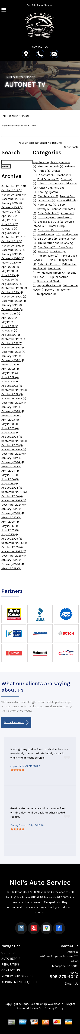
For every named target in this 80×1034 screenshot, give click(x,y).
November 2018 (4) (13, 194)
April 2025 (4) (10, 521)
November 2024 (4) (13, 500)
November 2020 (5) (13, 296)
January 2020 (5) (12, 254)
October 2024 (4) (12, 496)
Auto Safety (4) (47, 204)
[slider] (17, 770)
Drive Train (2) (46, 200)
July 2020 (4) (9, 279)
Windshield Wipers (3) (51, 272)
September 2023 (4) (14, 441)
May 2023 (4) (9, 424)
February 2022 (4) (12, 360)
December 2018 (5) (13, 199)
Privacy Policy (54, 1008)
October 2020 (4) (12, 292)
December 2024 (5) (13, 504)
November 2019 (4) (13, 245)
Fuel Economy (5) (48, 179)
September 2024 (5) (14, 492)
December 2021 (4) (13, 351)
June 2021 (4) (9, 326)
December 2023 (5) (13, 453)
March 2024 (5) (11, 466)
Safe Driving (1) (47, 238)
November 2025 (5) (13, 551)
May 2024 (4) (9, 475)
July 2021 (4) (9, 330)
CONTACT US (10, 970)
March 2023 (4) (11, 415)
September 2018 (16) (14, 186)
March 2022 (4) (11, 364)
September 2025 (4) (14, 543)
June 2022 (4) (10, 377)
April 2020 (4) (10, 266)
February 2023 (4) (12, 411)
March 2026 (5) (11, 568)
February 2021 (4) (12, 309)
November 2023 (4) (13, 449)
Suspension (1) (46, 294)
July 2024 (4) (9, 483)
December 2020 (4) (13, 300)
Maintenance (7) (48, 196)
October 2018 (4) (11, 190)
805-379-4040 (31, 891)
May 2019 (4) (9, 220)
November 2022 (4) (13, 398)
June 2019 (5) (9, 224)
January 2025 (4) (11, 509)
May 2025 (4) (9, 526)
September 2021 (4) (13, 339)
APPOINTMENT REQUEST (19, 982)
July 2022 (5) (9, 381)
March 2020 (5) (11, 262)
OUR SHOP (9, 953)
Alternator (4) (47, 175)
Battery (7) (43, 209)
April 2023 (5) (10, 419)
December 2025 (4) (13, 555)
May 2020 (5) (9, 271)
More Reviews (16, 723)
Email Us (72, 983)
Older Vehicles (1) (48, 213)
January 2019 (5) (11, 203)
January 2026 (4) (11, 560)
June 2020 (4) (10, 275)
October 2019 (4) (11, 241)
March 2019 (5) (10, 211)
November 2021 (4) (13, 347)
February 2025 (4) (12, 513)
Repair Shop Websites (45, 1004)
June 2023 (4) (10, 428)
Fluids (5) (44, 170)
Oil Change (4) (47, 217)
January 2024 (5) (11, 458)
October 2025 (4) (12, 547)
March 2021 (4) (10, 313)
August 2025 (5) (11, 538)
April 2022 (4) (10, 368)
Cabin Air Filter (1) (49, 264)
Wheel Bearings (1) (48, 234)
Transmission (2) (47, 255)
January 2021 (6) (11, 305)
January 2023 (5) (11, 407)
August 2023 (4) (11, 436)
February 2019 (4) (12, 207)
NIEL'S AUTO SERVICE (20, 77)
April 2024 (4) (10, 470)
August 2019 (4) (11, 232)
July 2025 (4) (9, 534)
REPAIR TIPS (10, 964)
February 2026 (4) (12, 564)
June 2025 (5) (10, 530)
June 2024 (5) (10, 479)
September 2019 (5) (13, 237)
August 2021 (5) (11, 334)
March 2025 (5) (11, 517)
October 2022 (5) (12, 394)
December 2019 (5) (13, 249)
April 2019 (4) (9, 215)
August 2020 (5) (11, 283)
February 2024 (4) (12, 462)
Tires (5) (52, 260)
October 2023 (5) (12, 445)
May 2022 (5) (9, 373)
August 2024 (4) (11, 487)
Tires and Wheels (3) (50, 166)
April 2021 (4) (9, 317)
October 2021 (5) (11, 343)
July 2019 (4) (9, 228)
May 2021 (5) (9, 322)
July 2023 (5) (9, 432)
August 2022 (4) (11, 385)
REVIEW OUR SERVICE (17, 976)
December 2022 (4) (13, 402)
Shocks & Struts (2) (50, 221)
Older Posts (71, 147)
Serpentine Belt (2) (49, 285)
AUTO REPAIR (10, 959)
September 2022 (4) (14, 390)
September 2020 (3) (14, 288)
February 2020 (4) (12, 258)
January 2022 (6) (11, 356)
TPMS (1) (43, 251)
